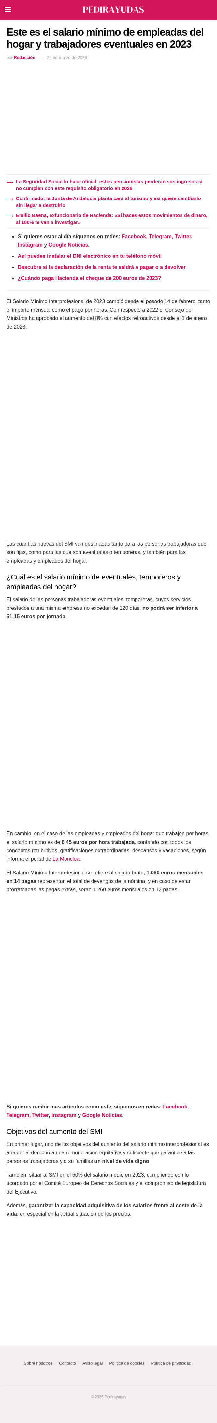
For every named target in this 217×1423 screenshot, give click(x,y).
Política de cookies (126, 1363)
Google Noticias (68, 245)
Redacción (24, 57)
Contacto (67, 1363)
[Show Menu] (8, 10)
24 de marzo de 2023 (67, 57)
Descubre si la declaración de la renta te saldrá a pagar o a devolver (102, 267)
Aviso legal (92, 1363)
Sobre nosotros (38, 1363)
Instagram (30, 245)
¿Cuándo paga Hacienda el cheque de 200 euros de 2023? (89, 278)
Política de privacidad (171, 1363)
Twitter (183, 236)
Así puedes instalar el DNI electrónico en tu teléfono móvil (90, 256)
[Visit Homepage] (113, 9)
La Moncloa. (66, 859)
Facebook (134, 236)
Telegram (160, 236)
